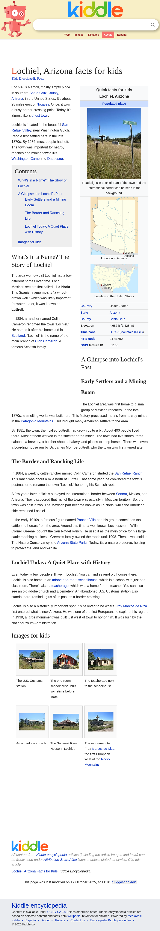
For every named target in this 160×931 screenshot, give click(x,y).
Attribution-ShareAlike (60, 859)
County (85, 319)
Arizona (115, 312)
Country (86, 306)
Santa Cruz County (43, 93)
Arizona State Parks (72, 542)
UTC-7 (114, 332)
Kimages (93, 34)
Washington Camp (26, 158)
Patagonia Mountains (37, 421)
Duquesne (55, 158)
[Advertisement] (80, 51)
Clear (144, 25)
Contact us (78, 920)
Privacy (60, 920)
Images (78, 34)
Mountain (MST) (132, 332)
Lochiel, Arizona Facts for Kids (35, 871)
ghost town (40, 115)
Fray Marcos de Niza (131, 606)
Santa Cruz (117, 319)
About (46, 920)
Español (122, 34)
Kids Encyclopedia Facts (28, 78)
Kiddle (16, 920)
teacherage (60, 586)
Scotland (18, 335)
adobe (57, 580)
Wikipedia (74, 916)
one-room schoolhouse (80, 580)
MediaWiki (135, 916)
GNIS (84, 345)
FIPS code (87, 338)
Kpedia (108, 34)
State (84, 312)
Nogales (42, 104)
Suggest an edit (124, 882)
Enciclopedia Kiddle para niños (110, 920)
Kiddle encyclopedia (51, 855)
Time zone (87, 332)
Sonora (121, 494)
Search (153, 25)
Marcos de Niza (103, 748)
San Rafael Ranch (128, 473)
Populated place (114, 103)
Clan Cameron (46, 341)
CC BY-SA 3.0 (56, 912)
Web (67, 34)
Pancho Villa (86, 520)
